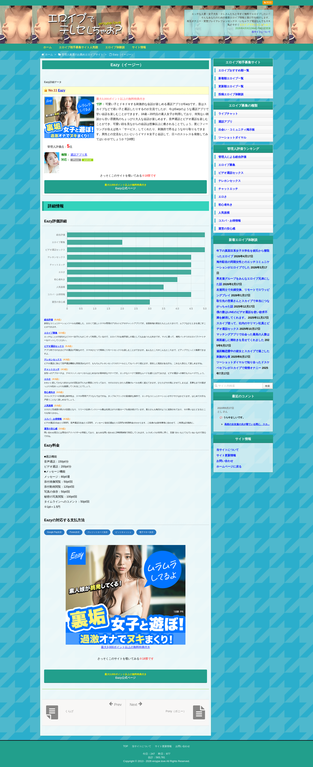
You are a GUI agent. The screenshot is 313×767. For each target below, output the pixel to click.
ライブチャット (228, 113)
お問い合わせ (224, 461)
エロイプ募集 (50, 333)
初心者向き (49, 392)
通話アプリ (225, 121)
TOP (125, 746)
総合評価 (48, 319)
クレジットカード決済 (97, 532)
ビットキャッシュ (123, 532)
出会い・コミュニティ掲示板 (236, 129)
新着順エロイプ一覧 (231, 78)
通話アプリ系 (78, 154)
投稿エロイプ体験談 (231, 94)
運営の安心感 (50, 428)
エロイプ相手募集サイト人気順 (78, 47)
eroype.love (159, 761)
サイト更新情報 (226, 455)
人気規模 (48, 405)
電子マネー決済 (146, 532)
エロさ (47, 379)
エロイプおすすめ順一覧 (233, 70)
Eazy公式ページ (126, 187)
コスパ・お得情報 (53, 419)
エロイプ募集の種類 (243, 105)
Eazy (61, 90)
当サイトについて (261, 31)
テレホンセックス (53, 359)
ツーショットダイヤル (232, 137)
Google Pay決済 (54, 532)
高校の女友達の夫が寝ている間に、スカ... (246, 424)
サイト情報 (139, 47)
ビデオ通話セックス (54, 346)
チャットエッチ (51, 369)
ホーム (47, 47)
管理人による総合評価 (232, 156)
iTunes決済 (74, 532)
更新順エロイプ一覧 (231, 86)
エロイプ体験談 (115, 47)
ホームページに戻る (229, 466)
